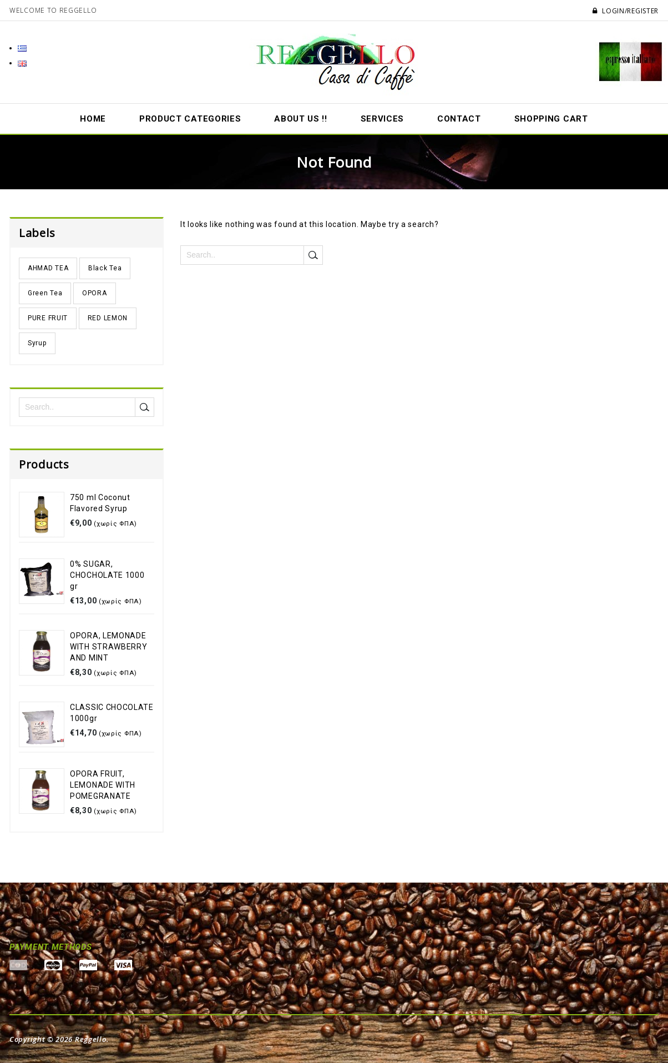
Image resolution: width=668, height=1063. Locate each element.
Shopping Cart (551, 119)
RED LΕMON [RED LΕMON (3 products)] (108, 318)
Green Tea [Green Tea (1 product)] (45, 293)
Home (93, 119)
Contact (459, 119)
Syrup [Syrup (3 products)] (37, 343)
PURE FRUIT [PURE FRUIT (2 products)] (48, 318)
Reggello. (91, 1039)
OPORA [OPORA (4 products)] (94, 293)
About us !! (300, 119)
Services (382, 119)
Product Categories (190, 119)
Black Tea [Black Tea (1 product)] (105, 268)
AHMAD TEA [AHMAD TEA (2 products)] (48, 268)
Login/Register (626, 10)
